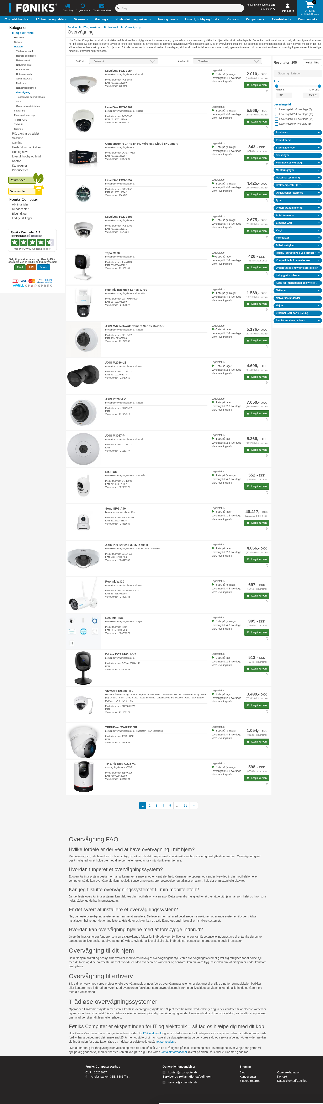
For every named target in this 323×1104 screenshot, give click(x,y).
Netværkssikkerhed (26, 88)
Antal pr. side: (184, 61)
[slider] (276, 86)
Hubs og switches (25, 74)
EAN (31, 267)
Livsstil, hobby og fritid (26, 156)
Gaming (17, 142)
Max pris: (314, 89)
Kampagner (19, 165)
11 (185, 805)
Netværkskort (23, 60)
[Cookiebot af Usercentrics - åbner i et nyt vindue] (27, 1096)
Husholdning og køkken (27, 147)
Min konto (288, 10)
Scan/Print (19, 110)
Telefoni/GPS (20, 120)
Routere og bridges (26, 55)
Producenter (20, 170)
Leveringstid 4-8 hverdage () (296, 119)
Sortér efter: (81, 61)
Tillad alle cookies (288, 1063)
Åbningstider (20, 204)
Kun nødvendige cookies (288, 1077)
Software (18, 42)
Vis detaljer (216, 1096)
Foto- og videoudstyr (24, 115)
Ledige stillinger (22, 218)
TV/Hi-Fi (18, 124)
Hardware (19, 37)
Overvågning (23, 92)
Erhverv (43, 267)
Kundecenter (20, 209)
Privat (20, 267)
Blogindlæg (19, 213)
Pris (276, 81)
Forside (72, 27)
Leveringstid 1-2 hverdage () (295, 109)
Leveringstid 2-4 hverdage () (296, 114)
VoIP (18, 101)
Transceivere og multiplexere (31, 97)
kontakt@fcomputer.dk (259, 4)
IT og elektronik (22, 33)
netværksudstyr (165, 1041)
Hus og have (20, 151)
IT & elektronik (152, 1033)
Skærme (18, 129)
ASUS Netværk (24, 78)
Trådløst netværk (24, 51)
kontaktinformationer (174, 1052)
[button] (17, 19)
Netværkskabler (24, 65)
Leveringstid (282, 104)
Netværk (18, 46)
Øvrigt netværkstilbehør (28, 106)
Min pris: (280, 89)
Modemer (21, 83)
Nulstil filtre (312, 62)
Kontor (16, 161)
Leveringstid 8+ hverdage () (295, 123)
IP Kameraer (22, 69)
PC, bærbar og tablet (25, 133)
